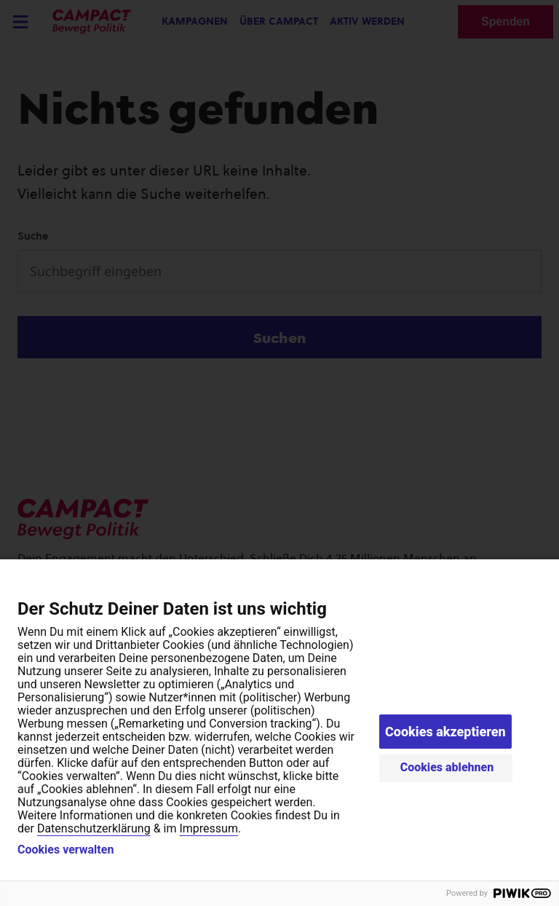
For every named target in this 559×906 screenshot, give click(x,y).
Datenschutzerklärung (94, 828)
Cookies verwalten (65, 850)
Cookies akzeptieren (445, 731)
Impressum (208, 828)
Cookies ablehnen (447, 767)
